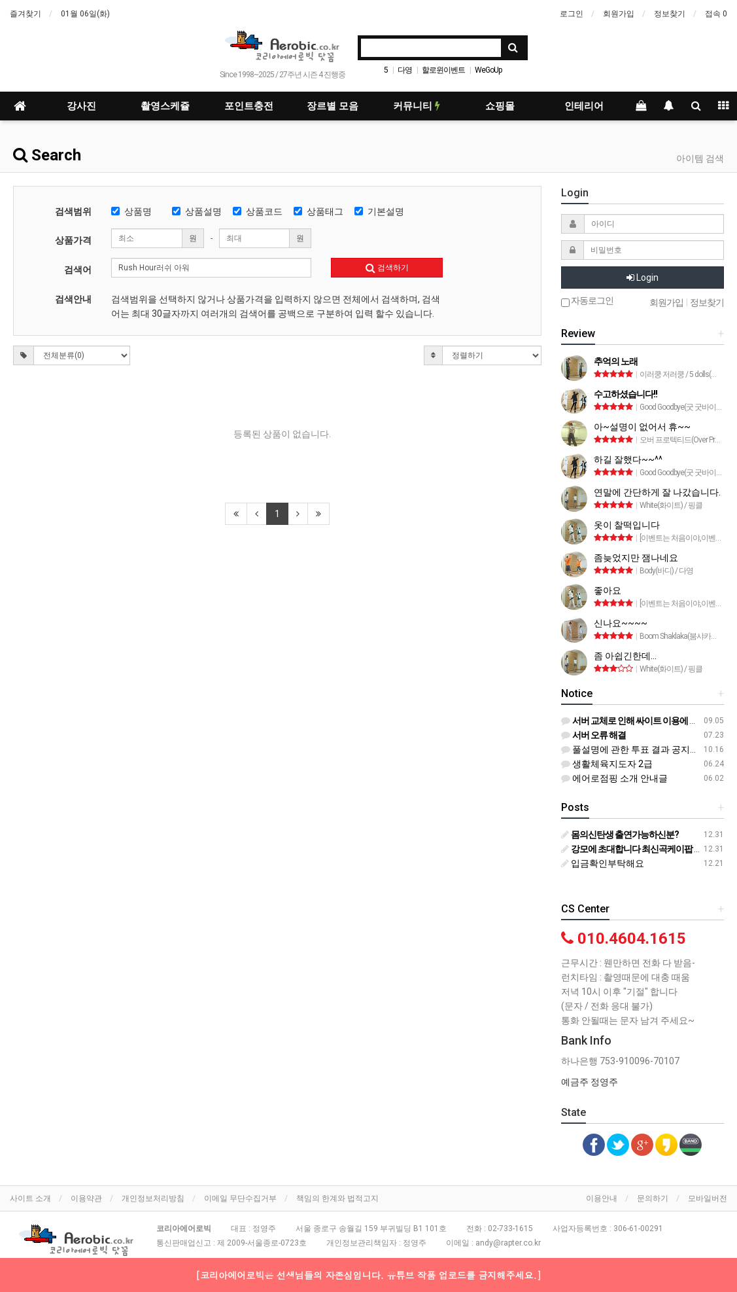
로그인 (571, 13)
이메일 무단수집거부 (240, 1198)
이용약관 (86, 1198)
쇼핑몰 (500, 106)
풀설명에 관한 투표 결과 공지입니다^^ (643, 749)
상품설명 (197, 211)
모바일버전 (707, 1198)
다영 (405, 70)
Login (642, 277)
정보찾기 (669, 13)
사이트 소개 (30, 1198)
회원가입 (618, 13)
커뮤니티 (416, 106)
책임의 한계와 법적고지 (337, 1198)
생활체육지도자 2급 (607, 764)
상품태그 (318, 211)
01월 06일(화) (85, 13)
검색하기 (387, 267)
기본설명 (379, 211)
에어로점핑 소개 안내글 (614, 778)
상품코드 (258, 211)
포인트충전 (248, 106)
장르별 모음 (332, 106)
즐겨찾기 (25, 13)
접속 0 (716, 13)
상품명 (131, 211)
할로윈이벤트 (443, 70)
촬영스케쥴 (165, 106)
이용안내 (601, 1198)
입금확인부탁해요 (602, 863)
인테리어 (584, 106)
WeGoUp (488, 70)
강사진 (81, 106)
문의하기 (652, 1198)
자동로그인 (587, 301)
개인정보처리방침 (153, 1198)
